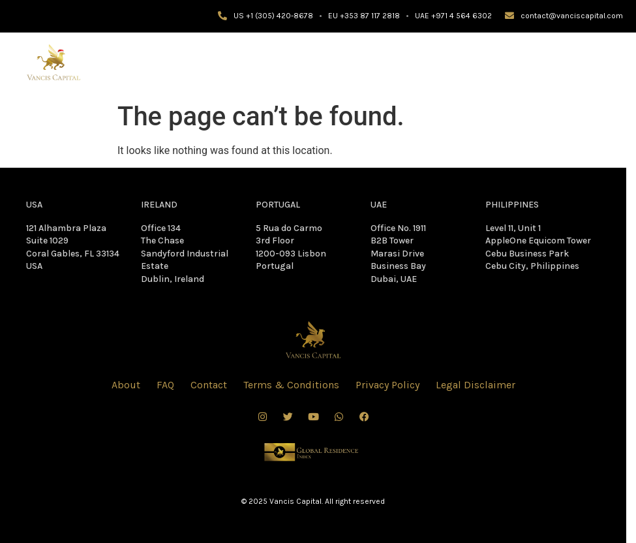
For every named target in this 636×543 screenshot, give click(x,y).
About (126, 385)
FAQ (165, 385)
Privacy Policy (387, 385)
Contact (208, 385)
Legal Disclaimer (475, 385)
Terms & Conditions (291, 385)
